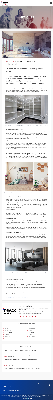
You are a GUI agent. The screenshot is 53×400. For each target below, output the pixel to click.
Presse (29, 334)
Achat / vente (7, 332)
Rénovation (31, 336)
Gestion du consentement (38, 396)
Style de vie (31, 338)
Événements (31, 328)
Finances (30, 330)
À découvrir (7, 330)
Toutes (5, 328)
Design (8, 61)
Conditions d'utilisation (27, 396)
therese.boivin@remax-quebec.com (15, 390)
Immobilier (30, 332)
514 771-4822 (8, 389)
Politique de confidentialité (15, 396)
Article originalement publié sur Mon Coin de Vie (17, 297)
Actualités (6, 334)
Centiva (29, 398)
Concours (6, 336)
